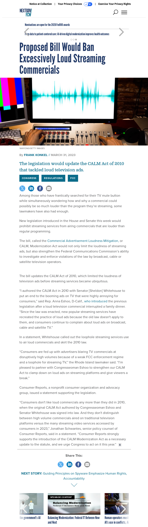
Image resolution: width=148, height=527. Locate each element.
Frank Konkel (36, 155)
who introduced (95, 301)
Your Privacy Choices (75, 4)
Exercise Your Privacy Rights (114, 4)
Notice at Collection (40, 4)
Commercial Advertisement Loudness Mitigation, (83, 240)
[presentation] (24, 509)
